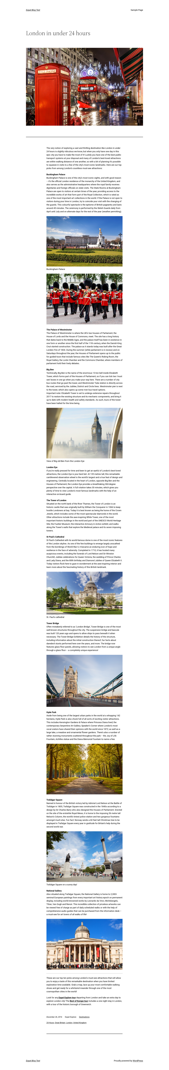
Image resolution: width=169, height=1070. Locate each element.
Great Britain (60, 1023)
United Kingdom (79, 1023)
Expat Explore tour (67, 997)
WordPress (138, 1060)
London (69, 1023)
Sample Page (137, 10)
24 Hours (50, 1023)
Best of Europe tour (79, 1001)
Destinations (84, 1017)
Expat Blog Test (33, 10)
